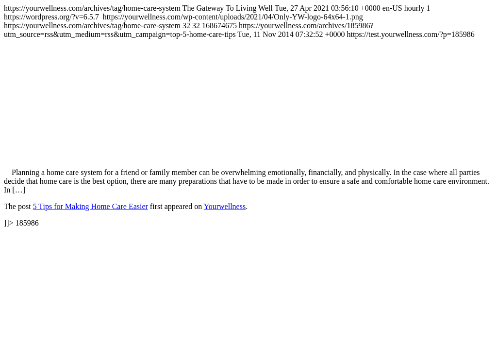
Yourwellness (225, 206)
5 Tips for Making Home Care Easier (90, 206)
